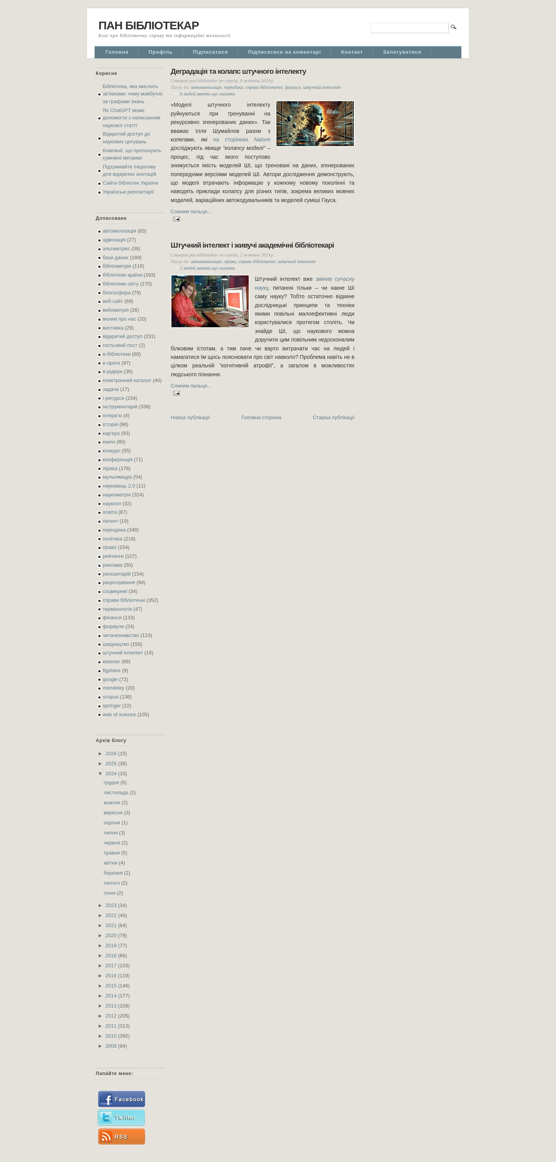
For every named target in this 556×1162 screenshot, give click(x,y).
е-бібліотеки (117, 354)
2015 (111, 986)
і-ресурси (113, 398)
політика (112, 539)
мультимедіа (117, 477)
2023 (111, 905)
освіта (110, 512)
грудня (112, 782)
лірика (110, 468)
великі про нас (119, 319)
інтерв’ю (112, 415)
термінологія (117, 609)
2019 (111, 945)
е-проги (111, 363)
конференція (117, 459)
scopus (111, 697)
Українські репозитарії (128, 192)
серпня (113, 823)
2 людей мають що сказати (207, 268)
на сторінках (241, 139)
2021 (111, 925)
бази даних (116, 257)
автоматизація (119, 231)
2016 (111, 976)
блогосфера (117, 293)
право (110, 547)
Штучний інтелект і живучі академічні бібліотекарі (252, 245)
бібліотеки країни (122, 275)
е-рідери (112, 371)
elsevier (111, 661)
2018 (111, 955)
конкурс (111, 451)
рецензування (119, 582)
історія (110, 424)
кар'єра (111, 433)
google (110, 679)
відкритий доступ (122, 336)
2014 (111, 996)
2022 (111, 915)
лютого (112, 883)
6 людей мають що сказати (207, 94)
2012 (111, 1016)
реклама (112, 565)
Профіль (161, 52)
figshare (111, 670)
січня (110, 893)
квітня (111, 863)
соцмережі (115, 591)
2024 (111, 773)
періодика (114, 530)
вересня (114, 812)
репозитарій (117, 574)
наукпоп (112, 503)
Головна (117, 52)
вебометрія (116, 310)
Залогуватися (402, 52)
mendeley (113, 688)
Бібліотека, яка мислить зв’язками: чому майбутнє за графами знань (133, 93)
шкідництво (116, 644)
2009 (111, 1046)
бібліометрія (117, 266)
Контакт (352, 52)
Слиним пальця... (191, 211)
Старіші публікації (333, 417)
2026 (111, 753)
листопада (117, 792)
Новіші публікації (190, 417)
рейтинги (113, 556)
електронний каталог (127, 380)
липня (111, 833)
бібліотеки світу (121, 284)
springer (112, 705)
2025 (111, 763)
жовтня (113, 802)
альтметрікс (116, 248)
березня (114, 873)
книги (109, 442)
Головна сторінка (261, 417)
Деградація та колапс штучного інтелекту (238, 71)
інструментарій (120, 406)
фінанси (112, 617)
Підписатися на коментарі (284, 52)
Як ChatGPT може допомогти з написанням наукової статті (131, 117)
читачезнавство (121, 635)
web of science (119, 714)
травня (112, 853)
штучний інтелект (123, 653)
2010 (111, 1036)
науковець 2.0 (119, 486)
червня (113, 843)
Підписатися (210, 52)
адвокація (114, 240)
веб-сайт (113, 301)
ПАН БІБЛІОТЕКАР (148, 25)
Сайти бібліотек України (130, 183)
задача (111, 389)
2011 (111, 1026)
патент (110, 521)
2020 (111, 935)
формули (113, 626)
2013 (111, 1006)
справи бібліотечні (124, 600)
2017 (111, 965)
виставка (113, 328)
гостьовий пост (120, 345)
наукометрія (117, 495)
